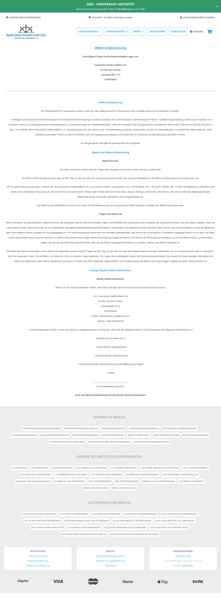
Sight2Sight (187, 565)
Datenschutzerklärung (37, 565)
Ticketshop (110, 565)
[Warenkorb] (209, 31)
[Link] (26, 31)
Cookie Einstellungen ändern (110, 556)
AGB (45, 556)
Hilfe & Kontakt (183, 556)
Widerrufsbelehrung (38, 560)
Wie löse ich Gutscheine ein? (110, 560)
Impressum (34, 556)
